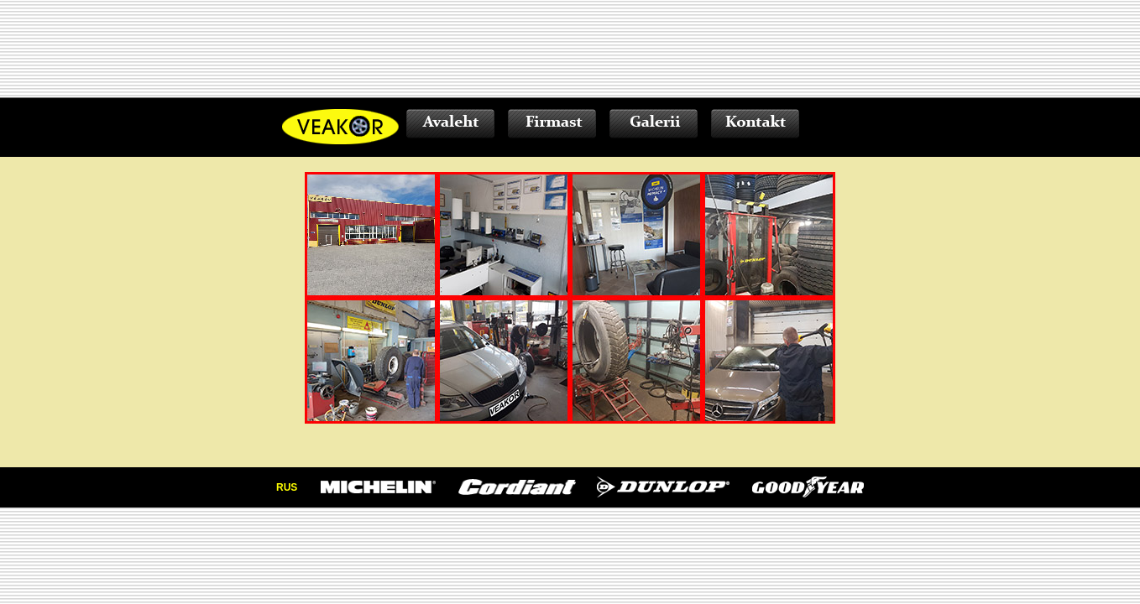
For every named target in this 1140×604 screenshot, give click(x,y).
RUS (286, 487)
